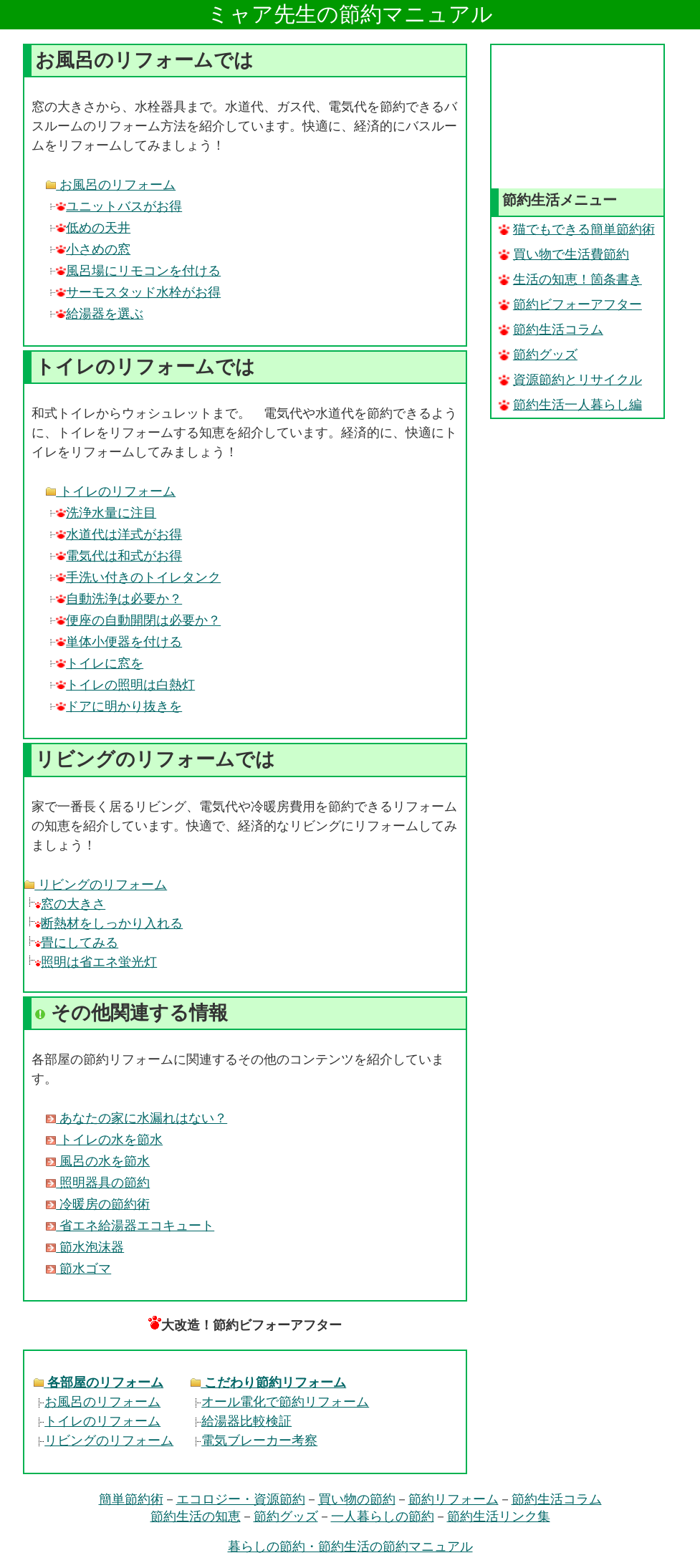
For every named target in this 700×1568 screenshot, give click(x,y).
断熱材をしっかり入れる (109, 923)
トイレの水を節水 (104, 1139)
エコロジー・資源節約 (240, 1499)
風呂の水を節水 (98, 1161)
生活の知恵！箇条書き (570, 279)
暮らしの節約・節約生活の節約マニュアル (350, 1546)
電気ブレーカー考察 (254, 1440)
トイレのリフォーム (111, 491)
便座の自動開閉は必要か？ (138, 620)
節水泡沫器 (85, 1247)
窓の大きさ (70, 904)
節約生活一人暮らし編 (570, 405)
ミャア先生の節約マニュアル (350, 14)
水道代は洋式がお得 (119, 534)
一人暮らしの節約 (382, 1516)
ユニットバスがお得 (119, 206)
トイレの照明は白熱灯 (125, 685)
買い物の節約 (356, 1499)
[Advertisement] (577, 116)
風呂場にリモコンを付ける (138, 271)
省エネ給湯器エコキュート (130, 1225)
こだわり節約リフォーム (268, 1382)
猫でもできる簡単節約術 (577, 229)
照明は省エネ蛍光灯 (96, 962)
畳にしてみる (76, 942)
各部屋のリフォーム (98, 1382)
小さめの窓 (93, 249)
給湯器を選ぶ (99, 314)
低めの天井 (93, 228)
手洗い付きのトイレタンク (138, 577)
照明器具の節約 (98, 1182)
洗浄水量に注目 (106, 513)
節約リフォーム (453, 1499)
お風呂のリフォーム (111, 185)
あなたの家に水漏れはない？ (136, 1118)
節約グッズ (538, 354)
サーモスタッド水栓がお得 (138, 292)
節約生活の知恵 (195, 1516)
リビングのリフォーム (95, 884)
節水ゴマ (78, 1268)
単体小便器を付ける (119, 642)
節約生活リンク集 (498, 1516)
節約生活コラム (551, 329)
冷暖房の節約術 (98, 1204)
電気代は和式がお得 (119, 556)
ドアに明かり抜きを (119, 706)
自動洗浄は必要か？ (119, 599)
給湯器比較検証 (241, 1421)
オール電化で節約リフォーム (280, 1402)
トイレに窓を (99, 663)
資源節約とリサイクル (570, 379)
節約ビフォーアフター (570, 304)
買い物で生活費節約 (564, 254)
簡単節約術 (131, 1499)
